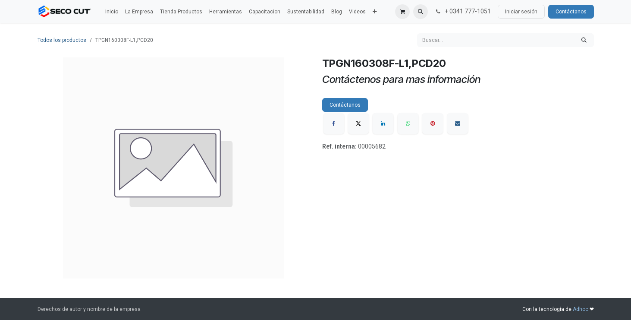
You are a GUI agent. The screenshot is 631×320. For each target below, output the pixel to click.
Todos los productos (62, 40)
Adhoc (581, 309)
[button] (420, 11)
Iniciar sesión (521, 12)
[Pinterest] (432, 123)
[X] (358, 123)
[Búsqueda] (584, 40)
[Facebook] (333, 123)
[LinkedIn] (383, 123)
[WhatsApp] (408, 123)
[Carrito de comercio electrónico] (402, 11)
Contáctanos (571, 12)
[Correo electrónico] (457, 123)
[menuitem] (112, 11)
